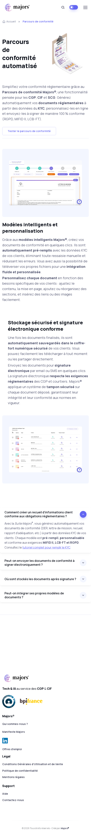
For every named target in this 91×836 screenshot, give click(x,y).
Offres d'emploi (12, 749)
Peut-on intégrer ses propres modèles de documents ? (34, 595)
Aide (5, 793)
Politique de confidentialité (20, 770)
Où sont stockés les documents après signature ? (40, 579)
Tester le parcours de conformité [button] (29, 131)
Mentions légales (13, 777)
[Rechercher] (63, 7)
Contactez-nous (13, 800)
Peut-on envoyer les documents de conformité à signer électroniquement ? (39, 563)
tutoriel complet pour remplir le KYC (46, 547)
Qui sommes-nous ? (15, 724)
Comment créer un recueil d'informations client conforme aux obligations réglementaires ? (38, 514)
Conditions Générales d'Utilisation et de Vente (32, 764)
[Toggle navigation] (85, 7)
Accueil (9, 21)
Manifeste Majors (13, 732)
